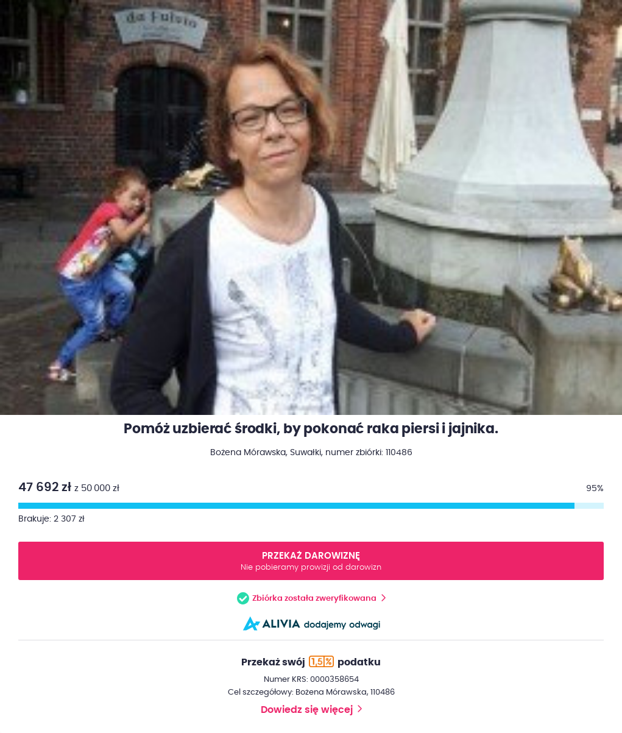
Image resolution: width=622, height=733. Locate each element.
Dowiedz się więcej (307, 710)
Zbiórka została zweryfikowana (314, 599)
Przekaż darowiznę (311, 561)
